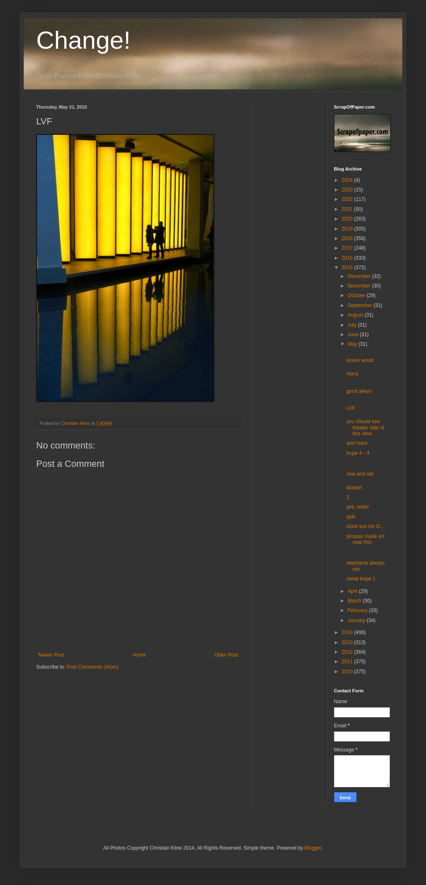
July (352, 325)
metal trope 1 (360, 579)
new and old (359, 474)
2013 (348, 642)
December (359, 276)
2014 (348, 632)
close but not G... (365, 526)
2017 (348, 248)
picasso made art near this (365, 539)
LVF (350, 408)
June (353, 334)
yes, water (357, 507)
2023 (348, 190)
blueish (354, 488)
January (357, 620)
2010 (348, 671)
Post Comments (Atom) (93, 667)
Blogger (313, 848)
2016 (348, 258)
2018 (348, 238)
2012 (348, 652)
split (350, 517)
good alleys (359, 391)
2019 (348, 229)
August (355, 315)
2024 (348, 180)
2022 (348, 199)
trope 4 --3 (357, 453)
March (355, 601)
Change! (83, 40)
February (358, 610)
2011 (348, 661)
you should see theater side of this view (365, 427)
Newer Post (51, 655)
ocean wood (359, 360)
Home (139, 655)
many (352, 374)
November (359, 286)
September (360, 305)
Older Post (226, 655)
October (357, 295)
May (352, 344)
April (353, 591)
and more (356, 443)
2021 (348, 209)
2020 (348, 219)
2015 (348, 267)
